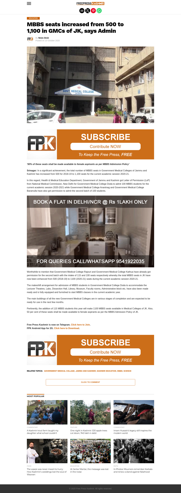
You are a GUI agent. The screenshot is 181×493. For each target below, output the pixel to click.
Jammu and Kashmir (86, 371)
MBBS (119, 371)
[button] (29, 3)
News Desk (43, 38)
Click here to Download (66, 328)
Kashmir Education (106, 371)
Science (127, 371)
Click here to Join (80, 325)
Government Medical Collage (59, 371)
